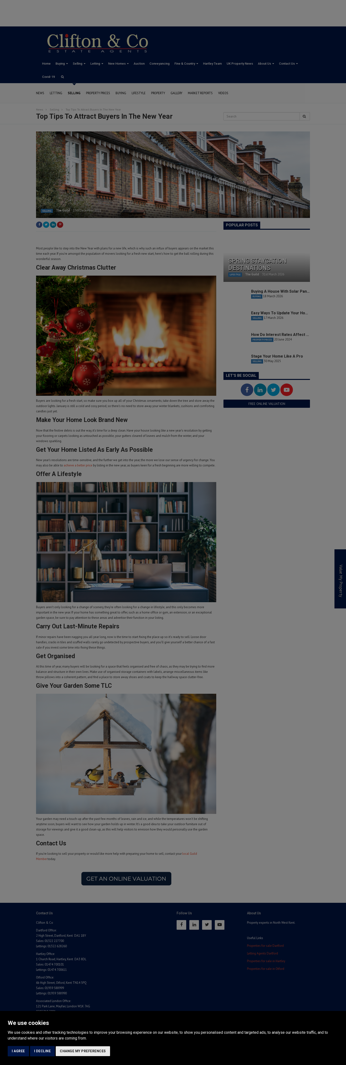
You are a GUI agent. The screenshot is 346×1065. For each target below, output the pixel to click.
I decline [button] (42, 1051)
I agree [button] (18, 1051)
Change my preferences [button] (83, 1051)
